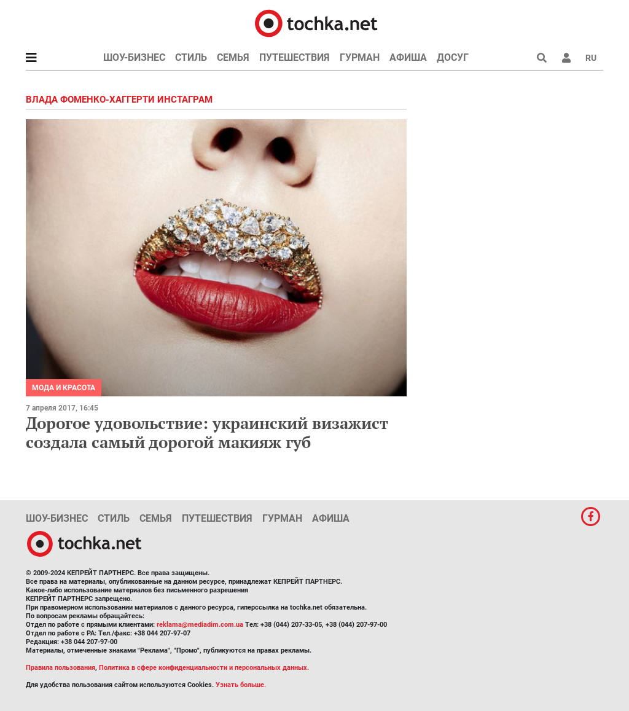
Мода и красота (63, 387)
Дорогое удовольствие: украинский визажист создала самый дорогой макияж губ (207, 432)
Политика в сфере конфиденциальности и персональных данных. (204, 668)
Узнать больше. (241, 685)
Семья (233, 57)
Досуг (453, 57)
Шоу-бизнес (134, 57)
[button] (566, 58)
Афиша (408, 57)
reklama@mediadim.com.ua (200, 625)
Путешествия (294, 57)
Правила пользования (60, 668)
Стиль (191, 57)
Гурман (360, 57)
